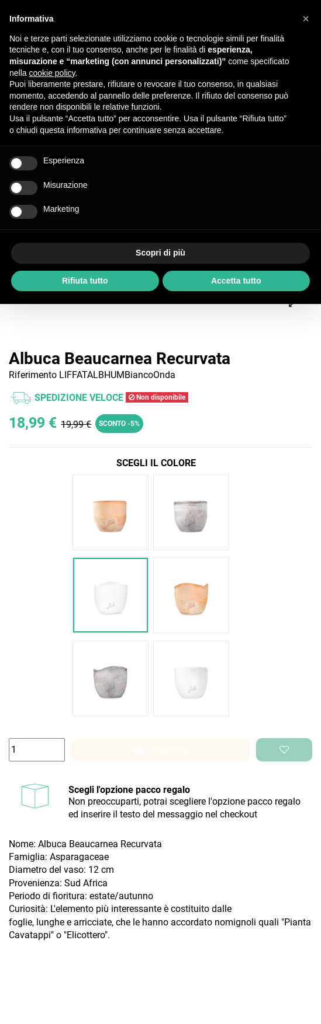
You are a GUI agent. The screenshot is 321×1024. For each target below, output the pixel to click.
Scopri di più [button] (160, 252)
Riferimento (33, 374)
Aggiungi (161, 749)
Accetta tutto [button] (236, 280)
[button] (305, 18)
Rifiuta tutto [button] (85, 280)
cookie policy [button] (52, 73)
